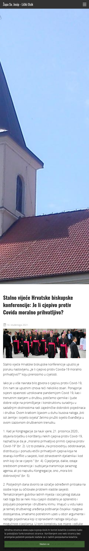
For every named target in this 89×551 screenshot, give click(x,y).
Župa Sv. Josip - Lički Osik (18, 4)
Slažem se (44, 544)
